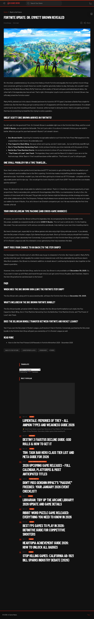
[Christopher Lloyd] (29, 350)
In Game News (12, 615)
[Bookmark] (90, 3)
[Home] (6, 12)
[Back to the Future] (16, 12)
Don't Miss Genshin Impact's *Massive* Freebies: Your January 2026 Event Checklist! (47, 486)
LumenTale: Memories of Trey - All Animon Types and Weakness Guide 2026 (49, 422)
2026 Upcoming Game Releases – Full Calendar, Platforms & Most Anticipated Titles (47, 469)
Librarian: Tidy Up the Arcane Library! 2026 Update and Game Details (48, 501)
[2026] (31, 417)
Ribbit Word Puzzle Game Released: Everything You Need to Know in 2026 (47, 514)
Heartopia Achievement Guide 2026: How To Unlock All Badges (46, 544)
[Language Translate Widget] (30, 370)
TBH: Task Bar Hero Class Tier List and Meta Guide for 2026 (48, 454)
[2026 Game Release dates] (37, 461)
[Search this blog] (44, 3)
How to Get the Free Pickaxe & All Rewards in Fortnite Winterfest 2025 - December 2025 (40, 342)
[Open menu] (4, 3)
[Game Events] (34, 479)
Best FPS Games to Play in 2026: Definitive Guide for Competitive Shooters (44, 529)
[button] (52, 350)
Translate (33, 372)
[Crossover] (43, 350)
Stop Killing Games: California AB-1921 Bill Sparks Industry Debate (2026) (48, 557)
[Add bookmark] (81, 23)
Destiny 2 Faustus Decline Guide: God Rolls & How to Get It (47, 441)
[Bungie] (32, 436)
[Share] (87, 23)
